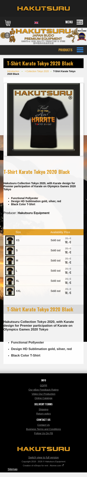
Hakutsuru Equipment (33, 213)
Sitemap (12, 469)
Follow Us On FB (43, 433)
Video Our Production (43, 393)
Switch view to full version (43, 457)
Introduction (13, 71)
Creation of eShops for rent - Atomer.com (43, 465)
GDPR (43, 385)
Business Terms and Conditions (43, 429)
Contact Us (43, 424)
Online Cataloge (43, 398)
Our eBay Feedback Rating (43, 389)
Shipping (43, 409)
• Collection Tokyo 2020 (37, 71)
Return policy (43, 413)
